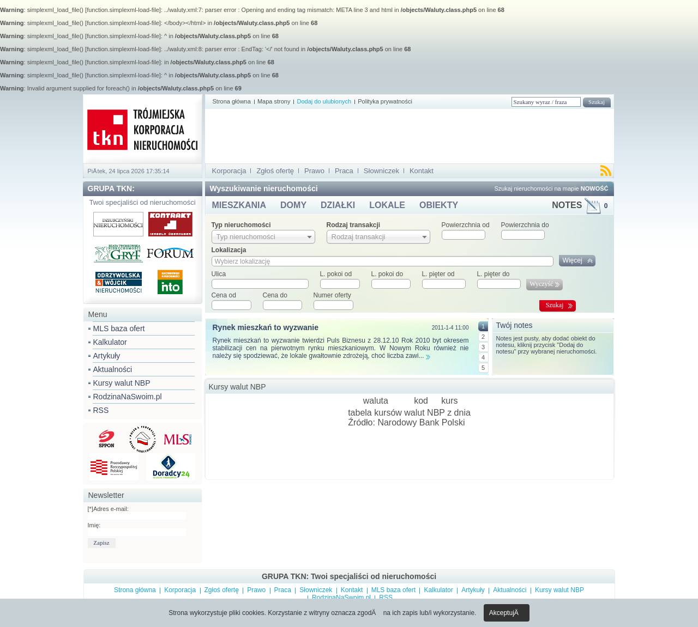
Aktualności (113, 369)
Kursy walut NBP (122, 383)
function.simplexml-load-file (123, 10)
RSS (101, 410)
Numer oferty (332, 295)
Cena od (224, 295)
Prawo (314, 171)
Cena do (275, 295)
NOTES (579, 205)
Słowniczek (381, 171)
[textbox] (260, 284)
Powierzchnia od (466, 225)
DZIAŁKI (338, 205)
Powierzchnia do (525, 225)
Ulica (219, 274)
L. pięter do (493, 274)
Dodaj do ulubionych (324, 101)
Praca (344, 171)
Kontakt (422, 171)
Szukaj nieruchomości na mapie (551, 188)
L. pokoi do (387, 274)
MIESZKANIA (239, 205)
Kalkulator (110, 342)
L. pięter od (438, 274)
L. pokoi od (336, 274)
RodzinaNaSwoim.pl (127, 396)
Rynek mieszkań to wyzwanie (266, 327)
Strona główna (232, 101)
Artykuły (107, 355)
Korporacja (229, 171)
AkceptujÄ (506, 613)
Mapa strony (274, 101)
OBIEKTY (438, 205)
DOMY (293, 205)
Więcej (572, 260)
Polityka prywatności (385, 101)
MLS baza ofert (119, 328)
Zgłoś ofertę (275, 171)
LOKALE (387, 205)
